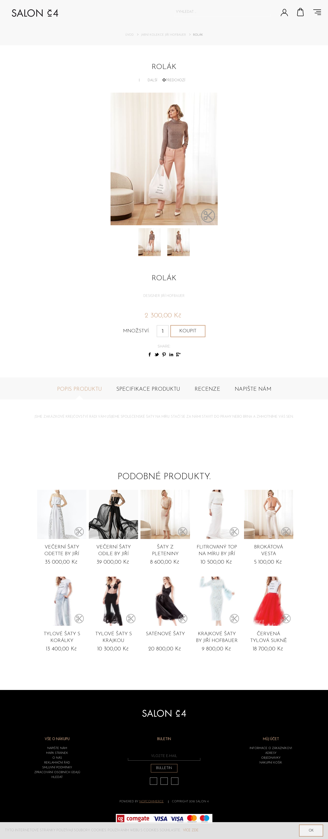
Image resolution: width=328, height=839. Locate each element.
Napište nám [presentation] (253, 389)
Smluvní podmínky (57, 767)
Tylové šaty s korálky (62, 637)
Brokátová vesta (268, 550)
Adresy (270, 753)
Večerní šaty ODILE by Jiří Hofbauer (113, 551)
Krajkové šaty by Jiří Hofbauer (217, 637)
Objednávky (270, 758)
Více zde (191, 830)
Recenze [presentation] (207, 389)
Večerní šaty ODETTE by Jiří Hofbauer (61, 551)
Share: (164, 346)
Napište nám (57, 748)
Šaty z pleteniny (165, 550)
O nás (57, 758)
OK (311, 830)
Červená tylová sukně (268, 637)
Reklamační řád (57, 762)
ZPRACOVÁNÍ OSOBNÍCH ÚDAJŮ (57, 772)
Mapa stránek (57, 753)
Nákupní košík (300, 12)
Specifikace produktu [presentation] (148, 389)
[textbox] (218, 11)
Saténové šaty (165, 634)
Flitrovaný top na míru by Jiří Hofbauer (217, 551)
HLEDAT (57, 777)
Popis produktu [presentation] (79, 389)
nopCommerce (151, 801)
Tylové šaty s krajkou (113, 637)
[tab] (79, 392)
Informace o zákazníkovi (271, 748)
